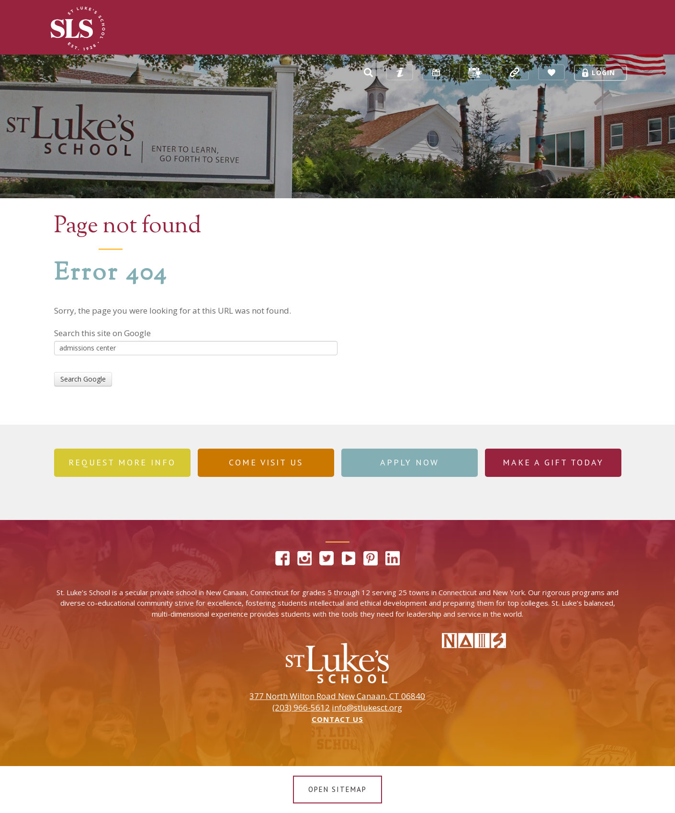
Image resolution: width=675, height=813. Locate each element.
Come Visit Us (266, 462)
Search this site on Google (102, 333)
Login (603, 72)
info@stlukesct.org (367, 707)
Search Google (83, 379)
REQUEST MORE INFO (122, 462)
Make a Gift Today (553, 462)
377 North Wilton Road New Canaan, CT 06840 (337, 696)
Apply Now (409, 462)
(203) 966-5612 (301, 707)
